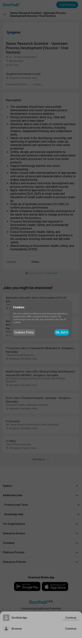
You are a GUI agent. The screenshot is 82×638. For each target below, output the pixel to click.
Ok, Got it (62, 332)
